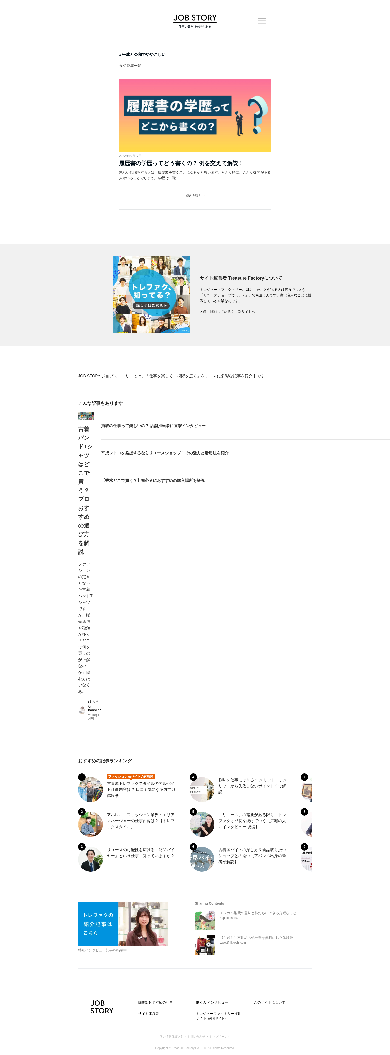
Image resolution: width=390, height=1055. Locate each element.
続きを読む (195, 195)
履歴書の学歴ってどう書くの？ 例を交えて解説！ (181, 163)
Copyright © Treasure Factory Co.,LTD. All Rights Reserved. (195, 1048)
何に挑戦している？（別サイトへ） (231, 312)
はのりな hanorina (95, 706)
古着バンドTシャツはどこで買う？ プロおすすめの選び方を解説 (85, 490)
